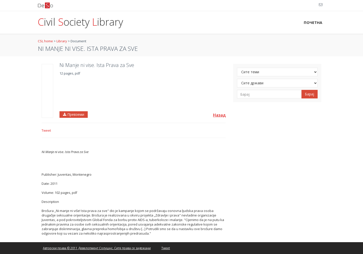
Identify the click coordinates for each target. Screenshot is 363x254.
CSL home (45, 41)
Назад (219, 115)
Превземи (73, 114)
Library (61, 41)
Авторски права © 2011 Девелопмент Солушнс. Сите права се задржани (97, 248)
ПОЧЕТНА (313, 22)
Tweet (46, 130)
